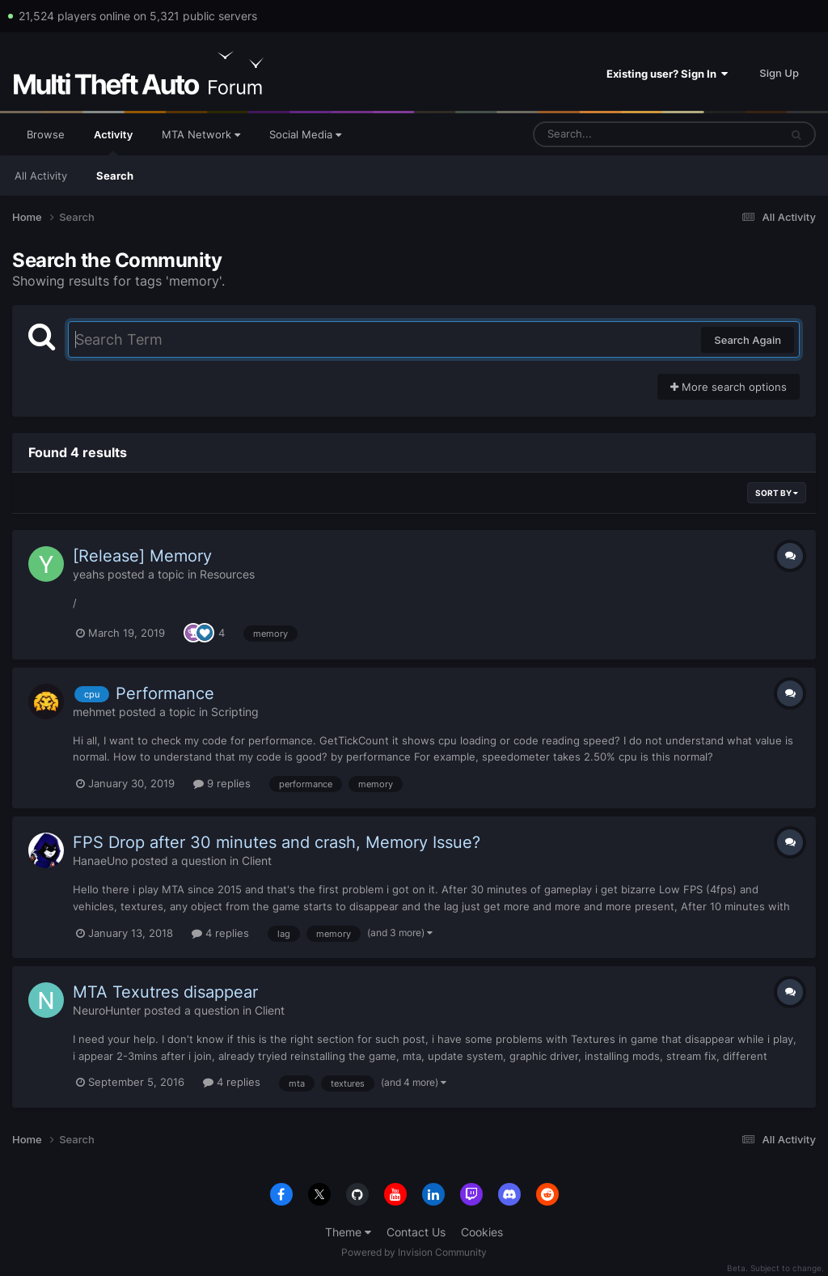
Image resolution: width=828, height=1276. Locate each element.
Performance (165, 693)
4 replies (220, 932)
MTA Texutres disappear (165, 992)
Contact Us (416, 1232)
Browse (46, 134)
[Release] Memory (142, 556)
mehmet (94, 712)
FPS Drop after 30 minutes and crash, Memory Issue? (276, 842)
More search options (728, 386)
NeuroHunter (107, 1010)
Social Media (305, 134)
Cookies (482, 1232)
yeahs (88, 574)
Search (114, 175)
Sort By (776, 493)
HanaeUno (100, 860)
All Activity (41, 175)
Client (257, 860)
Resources (227, 574)
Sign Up (779, 72)
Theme (348, 1232)
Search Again (747, 339)
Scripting (235, 712)
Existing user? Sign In (667, 73)
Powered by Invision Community (414, 1252)
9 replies (222, 783)
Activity (113, 141)
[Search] (613, 134)
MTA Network (201, 134)
